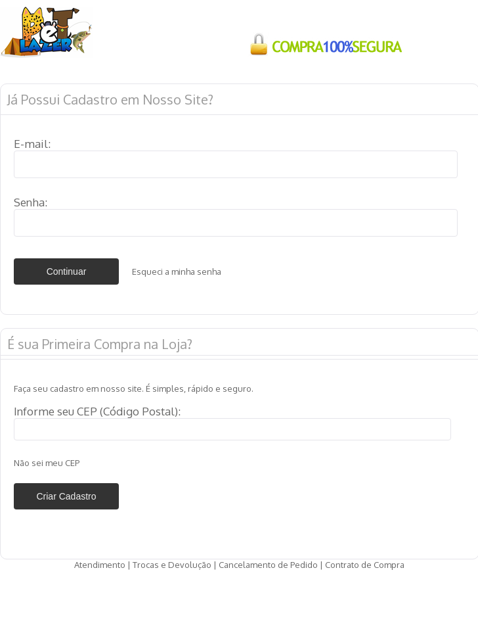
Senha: (30, 202)
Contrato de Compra (364, 564)
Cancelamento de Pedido (268, 564)
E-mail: (32, 144)
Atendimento (99, 564)
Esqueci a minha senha (176, 271)
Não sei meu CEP (46, 463)
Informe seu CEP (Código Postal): (97, 411)
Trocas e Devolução (172, 564)
